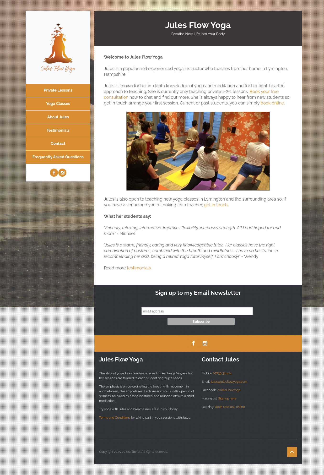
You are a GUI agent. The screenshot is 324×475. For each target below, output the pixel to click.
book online (272, 102)
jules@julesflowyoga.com (229, 381)
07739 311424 (222, 373)
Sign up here (227, 398)
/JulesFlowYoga (228, 390)
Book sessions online (230, 407)
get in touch (216, 204)
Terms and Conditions (115, 417)
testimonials (139, 267)
